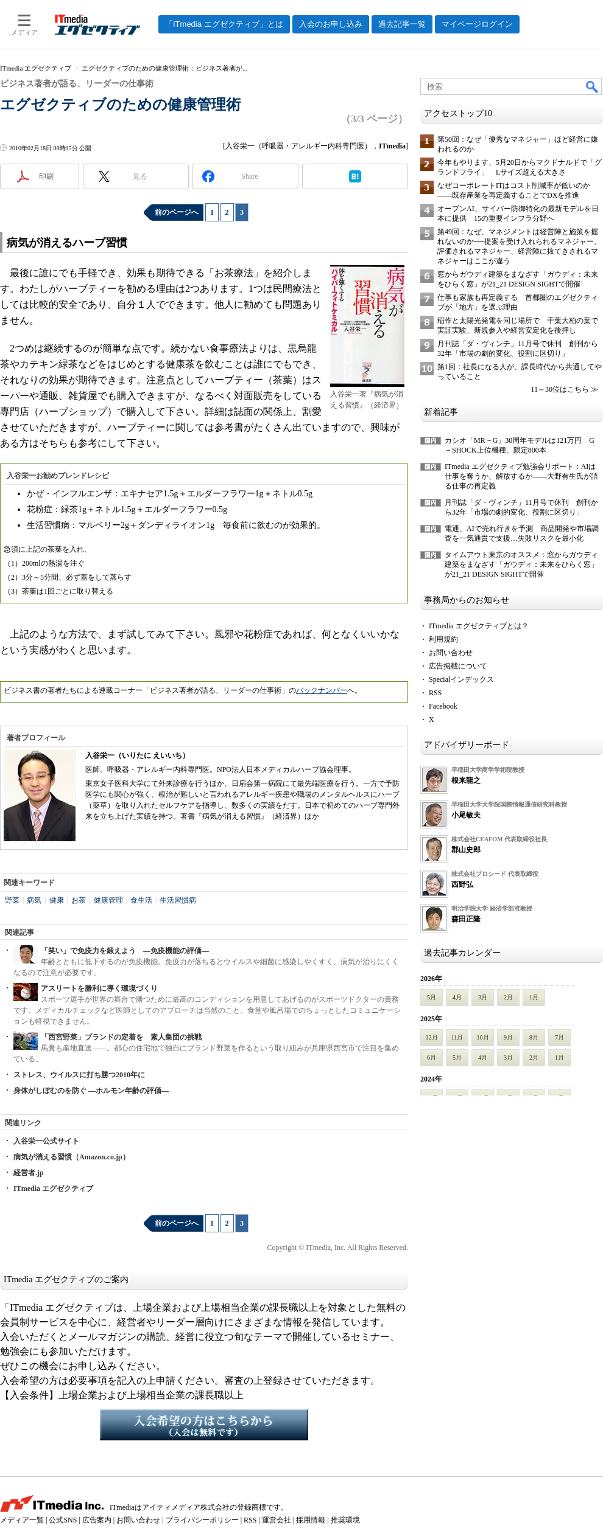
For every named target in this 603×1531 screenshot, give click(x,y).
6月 (431, 1057)
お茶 (78, 900)
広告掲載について (458, 666)
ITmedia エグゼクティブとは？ (479, 626)
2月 (508, 997)
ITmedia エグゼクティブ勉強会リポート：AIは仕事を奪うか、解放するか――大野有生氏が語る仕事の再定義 (521, 476)
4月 (457, 997)
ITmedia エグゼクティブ (53, 1188)
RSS (435, 693)
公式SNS (63, 1520)
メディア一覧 (22, 1520)
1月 (533, 997)
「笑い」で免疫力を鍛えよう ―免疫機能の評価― (125, 950)
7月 (559, 1037)
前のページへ (177, 212)
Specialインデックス (461, 679)
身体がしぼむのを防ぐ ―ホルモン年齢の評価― (91, 1090)
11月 (457, 1037)
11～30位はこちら (560, 389)
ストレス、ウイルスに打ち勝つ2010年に (79, 1075)
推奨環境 (345, 1520)
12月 (432, 1037)
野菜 (12, 900)
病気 (34, 900)
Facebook (443, 706)
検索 (593, 86)
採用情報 (310, 1520)
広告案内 (96, 1520)
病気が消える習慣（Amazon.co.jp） (71, 1157)
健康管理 (108, 900)
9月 (508, 1037)
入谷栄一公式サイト (46, 1141)
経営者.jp (28, 1172)
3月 (482, 997)
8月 (533, 1037)
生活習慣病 (178, 900)
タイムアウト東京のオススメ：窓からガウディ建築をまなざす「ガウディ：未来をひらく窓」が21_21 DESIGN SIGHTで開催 (521, 564)
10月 (483, 1037)
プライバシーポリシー (202, 1520)
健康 (56, 900)
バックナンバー (321, 690)
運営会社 (276, 1520)
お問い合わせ (451, 652)
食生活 (141, 900)
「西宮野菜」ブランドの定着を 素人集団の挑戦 (121, 1037)
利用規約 (443, 639)
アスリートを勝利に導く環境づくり (99, 988)
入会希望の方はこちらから (204, 1424)
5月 (431, 997)
